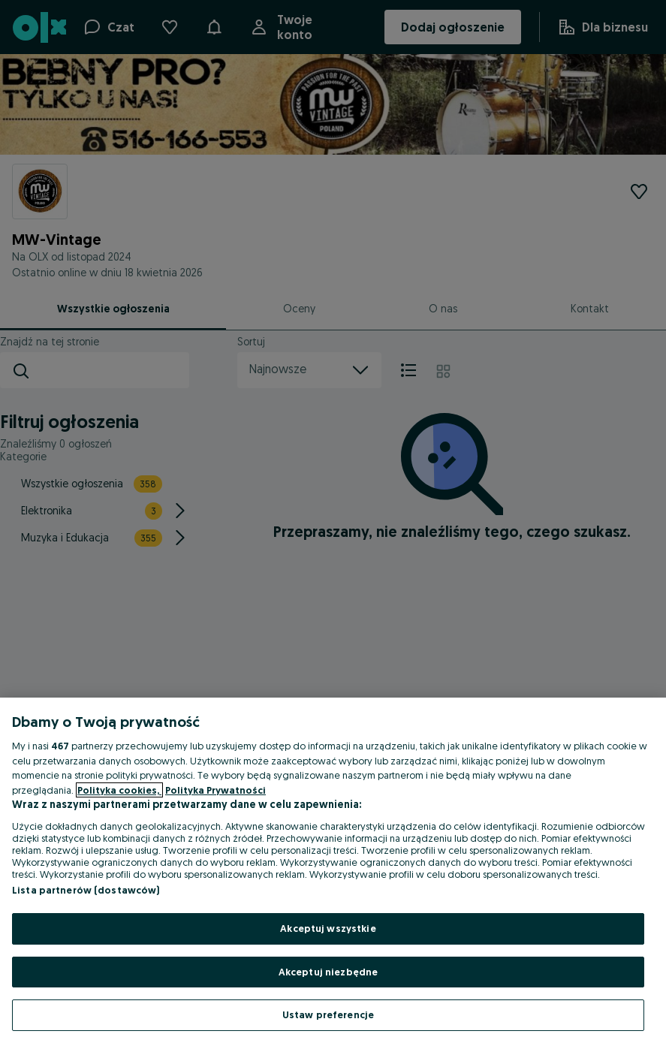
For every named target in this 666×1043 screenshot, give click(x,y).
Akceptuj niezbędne (328, 972)
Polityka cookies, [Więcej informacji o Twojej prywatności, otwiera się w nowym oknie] (119, 790)
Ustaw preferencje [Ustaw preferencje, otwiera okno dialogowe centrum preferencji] (328, 1014)
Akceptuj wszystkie (327, 928)
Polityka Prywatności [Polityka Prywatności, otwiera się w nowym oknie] (215, 790)
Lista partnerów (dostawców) (86, 890)
